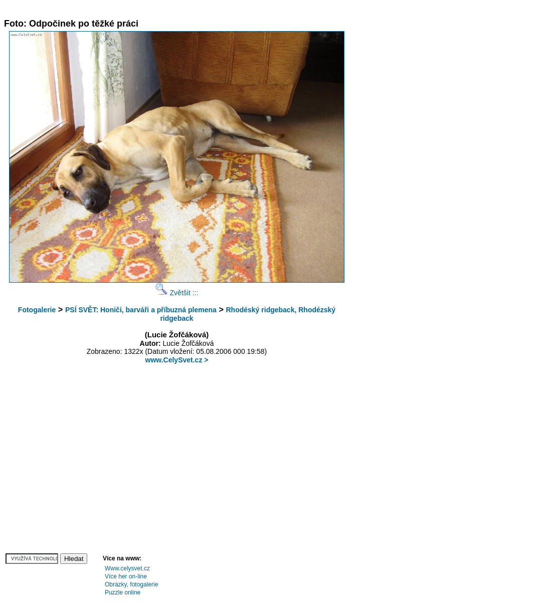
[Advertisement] (186, 8)
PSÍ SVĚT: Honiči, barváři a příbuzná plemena (141, 310)
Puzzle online (122, 592)
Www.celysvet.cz (127, 568)
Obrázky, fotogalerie (131, 584)
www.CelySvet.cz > (177, 360)
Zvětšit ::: (177, 293)
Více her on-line (126, 576)
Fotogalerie (37, 310)
